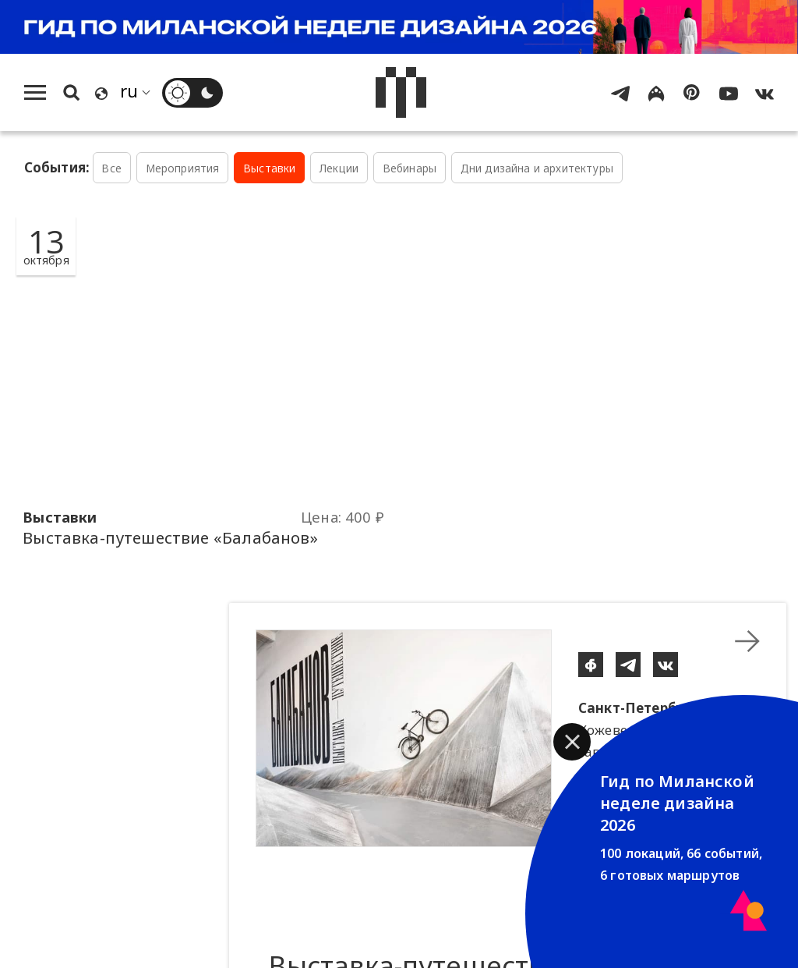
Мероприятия (183, 168)
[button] (572, 742)
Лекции (339, 168)
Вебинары (409, 168)
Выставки (269, 168)
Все (111, 168)
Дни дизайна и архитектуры (537, 168)
